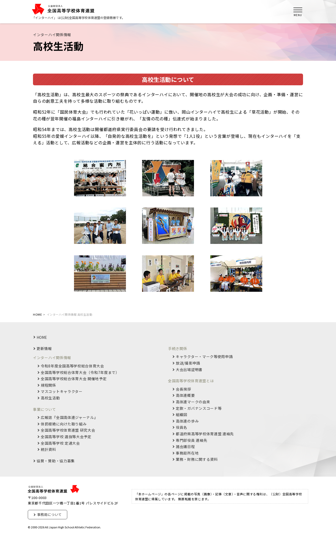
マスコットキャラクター (62, 391)
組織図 (181, 414)
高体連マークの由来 (193, 401)
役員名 (181, 427)
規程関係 (48, 385)
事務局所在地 (187, 453)
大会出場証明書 (189, 369)
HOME (42, 337)
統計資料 (48, 449)
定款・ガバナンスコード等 (198, 408)
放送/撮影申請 (188, 363)
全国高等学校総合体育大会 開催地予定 (74, 378)
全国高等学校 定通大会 (60, 443)
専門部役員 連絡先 (191, 440)
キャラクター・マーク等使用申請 (204, 356)
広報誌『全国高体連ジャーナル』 (69, 417)
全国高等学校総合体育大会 (80, 372)
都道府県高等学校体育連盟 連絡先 (205, 433)
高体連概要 (185, 395)
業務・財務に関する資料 (197, 459)
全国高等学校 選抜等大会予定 (66, 436)
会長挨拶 (183, 389)
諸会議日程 (185, 446)
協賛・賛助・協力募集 (56, 460)
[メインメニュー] (298, 11)
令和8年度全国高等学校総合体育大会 (72, 366)
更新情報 (44, 348)
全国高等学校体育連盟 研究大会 (68, 430)
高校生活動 (50, 398)
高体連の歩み (187, 421)
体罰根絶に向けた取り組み (63, 424)
